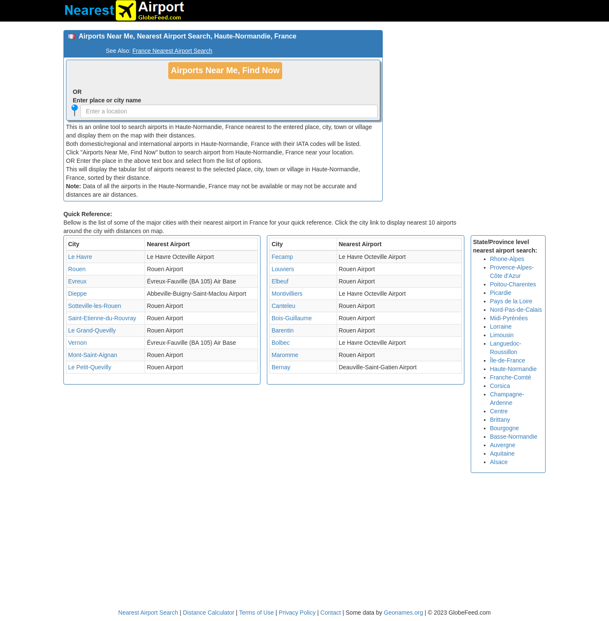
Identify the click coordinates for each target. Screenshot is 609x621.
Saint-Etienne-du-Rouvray (102, 318)
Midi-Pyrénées (509, 318)
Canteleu (283, 305)
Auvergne (503, 445)
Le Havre (80, 256)
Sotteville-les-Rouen (94, 305)
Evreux (77, 281)
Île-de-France (507, 360)
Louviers (283, 269)
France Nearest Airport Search (172, 50)
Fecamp (282, 256)
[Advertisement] (467, 89)
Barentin (283, 330)
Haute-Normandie (513, 368)
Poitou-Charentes (513, 284)
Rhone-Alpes (507, 259)
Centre (499, 411)
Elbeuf (280, 281)
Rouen (76, 269)
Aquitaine (502, 453)
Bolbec (281, 342)
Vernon (77, 342)
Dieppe (77, 293)
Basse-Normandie (514, 436)
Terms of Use (257, 612)
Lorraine (501, 326)
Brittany (500, 419)
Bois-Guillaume (292, 318)
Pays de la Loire (511, 301)
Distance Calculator (208, 612)
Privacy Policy (298, 612)
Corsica (500, 385)
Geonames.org (403, 612)
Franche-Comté (510, 377)
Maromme (285, 355)
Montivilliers (287, 293)
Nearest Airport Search (148, 612)
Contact (331, 612)
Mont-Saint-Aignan (92, 355)
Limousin (502, 335)
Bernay (281, 367)
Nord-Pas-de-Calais (516, 309)
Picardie (501, 292)
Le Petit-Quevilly (89, 367)
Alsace (499, 462)
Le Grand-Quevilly (92, 330)
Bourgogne (504, 428)
